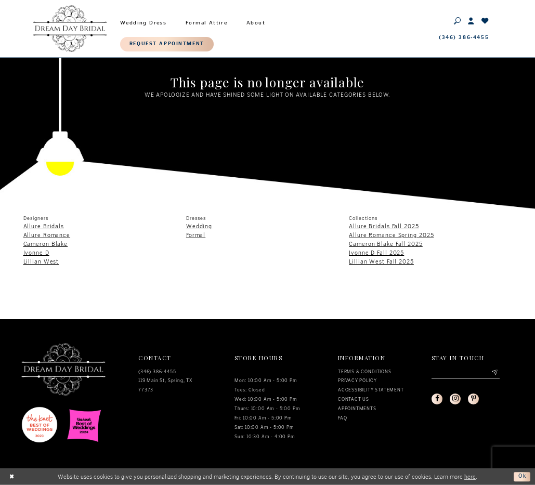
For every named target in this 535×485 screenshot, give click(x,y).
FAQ (342, 418)
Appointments (357, 408)
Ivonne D (36, 253)
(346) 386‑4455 (157, 371)
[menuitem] (143, 21)
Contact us (353, 399)
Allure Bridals (43, 226)
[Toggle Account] (471, 20)
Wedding (199, 226)
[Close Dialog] (12, 476)
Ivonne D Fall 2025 (376, 253)
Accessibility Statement (371, 389)
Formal (195, 235)
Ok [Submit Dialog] (522, 476)
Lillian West (41, 261)
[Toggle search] (458, 20)
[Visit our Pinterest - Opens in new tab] (474, 399)
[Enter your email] (466, 373)
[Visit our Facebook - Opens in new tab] (437, 399)
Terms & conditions (365, 371)
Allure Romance (47, 235)
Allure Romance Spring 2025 (391, 235)
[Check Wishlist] (485, 20)
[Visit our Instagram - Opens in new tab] (456, 399)
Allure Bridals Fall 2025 (384, 226)
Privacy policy (357, 380)
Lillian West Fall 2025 (381, 261)
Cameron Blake (45, 244)
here (470, 476)
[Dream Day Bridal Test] (70, 28)
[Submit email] (494, 373)
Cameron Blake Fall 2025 (386, 244)
